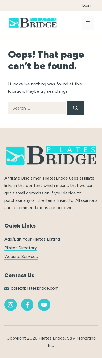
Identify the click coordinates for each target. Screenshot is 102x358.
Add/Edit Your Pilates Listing (32, 239)
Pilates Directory (20, 247)
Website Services (21, 256)
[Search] (75, 108)
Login (86, 5)
